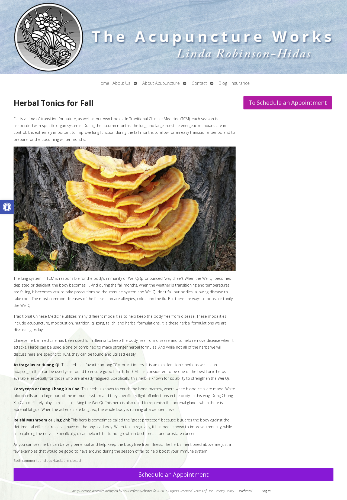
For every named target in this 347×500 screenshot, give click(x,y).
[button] (7, 207)
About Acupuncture (161, 83)
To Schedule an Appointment (288, 102)
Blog (223, 83)
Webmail (245, 491)
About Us (121, 83)
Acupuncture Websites (88, 491)
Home (103, 83)
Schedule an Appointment (174, 474)
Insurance (240, 83)
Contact (199, 83)
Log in (266, 491)
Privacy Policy (224, 491)
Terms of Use (203, 491)
